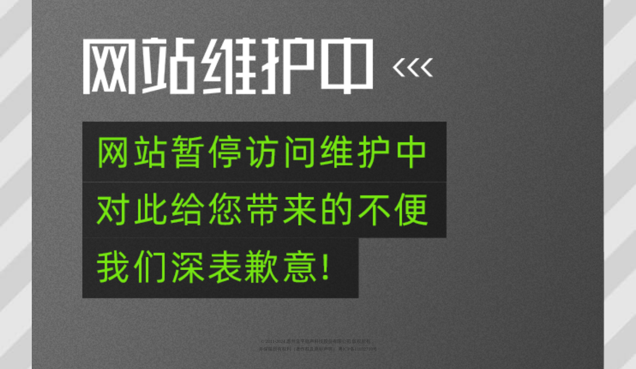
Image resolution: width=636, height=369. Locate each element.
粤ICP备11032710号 (358, 349)
